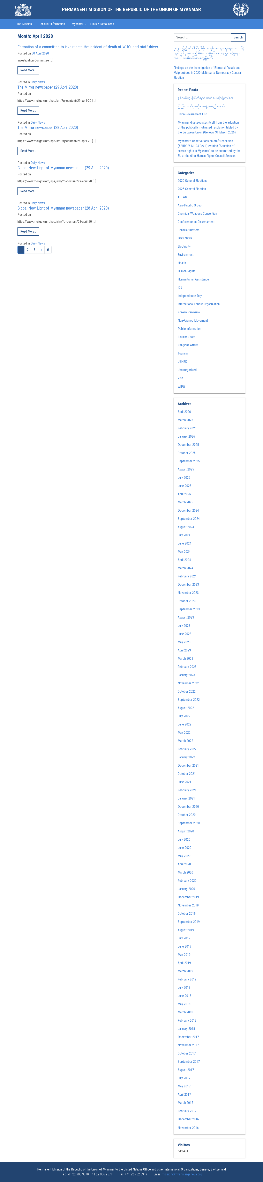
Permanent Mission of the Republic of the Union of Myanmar (131, 9)
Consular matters (189, 230)
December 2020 (188, 807)
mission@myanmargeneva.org (182, 1174)
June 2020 (184, 848)
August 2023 (186, 617)
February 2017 (187, 1111)
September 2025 (189, 461)
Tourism (183, 353)
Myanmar (78, 24)
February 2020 (187, 881)
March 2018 (185, 1012)
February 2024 (187, 576)
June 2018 (184, 996)
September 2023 (189, 609)
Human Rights (186, 271)
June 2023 (184, 634)
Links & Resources (102, 24)
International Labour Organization (199, 304)
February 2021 (187, 790)
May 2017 (184, 1086)
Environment (186, 255)
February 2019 (187, 979)
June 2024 (184, 543)
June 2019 (184, 946)
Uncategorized (187, 370)
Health (182, 263)
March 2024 (185, 568)
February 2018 (187, 1020)
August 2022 (186, 708)
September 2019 (189, 922)
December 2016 (188, 1119)
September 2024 (189, 519)
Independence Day (190, 296)
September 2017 (189, 1062)
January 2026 (186, 436)
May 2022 (184, 733)
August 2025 (186, 469)
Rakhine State (186, 337)
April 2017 (184, 1094)
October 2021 (187, 774)
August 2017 (186, 1070)
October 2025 (187, 453)
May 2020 (184, 856)
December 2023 (188, 584)
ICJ (180, 288)
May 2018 (184, 1004)
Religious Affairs (188, 345)
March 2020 (185, 872)
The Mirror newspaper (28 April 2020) (47, 127)
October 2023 (187, 601)
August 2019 (186, 930)
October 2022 (187, 691)
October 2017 (187, 1053)
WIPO (181, 387)
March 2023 (185, 659)
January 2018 (186, 1029)
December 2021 (188, 765)
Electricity (184, 246)
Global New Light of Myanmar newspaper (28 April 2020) (63, 208)
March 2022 (185, 741)
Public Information (189, 329)
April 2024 (184, 560)
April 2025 (184, 494)
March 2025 (185, 502)
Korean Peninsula (189, 312)
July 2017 (184, 1078)
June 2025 (184, 486)
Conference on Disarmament (196, 222)
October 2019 (187, 913)
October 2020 (187, 815)
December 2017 (188, 1037)
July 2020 (184, 839)
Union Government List (192, 114)
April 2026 (184, 412)
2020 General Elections (192, 181)
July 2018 (184, 988)
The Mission (24, 24)
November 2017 (188, 1045)
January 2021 (186, 798)
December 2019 (188, 897)
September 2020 (189, 823)
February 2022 (187, 749)
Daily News (38, 82)
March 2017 (185, 1103)
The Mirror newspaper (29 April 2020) (47, 87)
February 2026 (187, 428)
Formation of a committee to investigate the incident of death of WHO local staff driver (87, 46)
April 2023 (184, 650)
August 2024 (186, 527)
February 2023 (187, 667)
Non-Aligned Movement (193, 320)
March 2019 (185, 971)
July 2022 (184, 716)
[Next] (48, 250)
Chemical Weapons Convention (197, 214)
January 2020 (186, 889)
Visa (180, 378)
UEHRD (182, 362)
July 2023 (184, 626)
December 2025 (188, 445)
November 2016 (188, 1128)
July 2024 (184, 535)
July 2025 (184, 478)
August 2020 (186, 831)
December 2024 (188, 510)
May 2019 (184, 955)
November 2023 (188, 593)
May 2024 (184, 552)
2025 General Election (192, 189)
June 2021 (184, 782)
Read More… (28, 70)
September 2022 (189, 700)
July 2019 (184, 938)
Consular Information (52, 24)
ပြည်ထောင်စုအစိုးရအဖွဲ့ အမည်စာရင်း (201, 106)
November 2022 (188, 683)
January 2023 (186, 675)
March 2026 (185, 420)
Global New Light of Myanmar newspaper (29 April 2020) (63, 167)
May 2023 (184, 642)
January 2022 (186, 757)
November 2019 (188, 905)
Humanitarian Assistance (193, 279)
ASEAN (182, 197)
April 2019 (184, 963)
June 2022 (184, 724)
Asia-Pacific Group (190, 205)
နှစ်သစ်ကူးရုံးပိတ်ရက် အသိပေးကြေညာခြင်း (205, 98)
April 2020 (184, 864)
